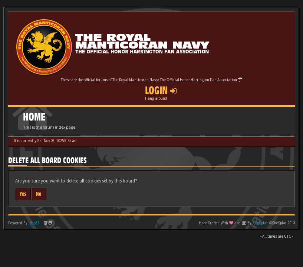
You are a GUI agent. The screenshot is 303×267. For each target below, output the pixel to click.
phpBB (34, 223)
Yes (23, 194)
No (38, 194)
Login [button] (161, 90)
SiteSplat (260, 223)
